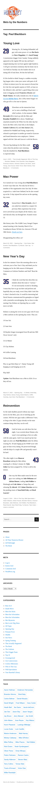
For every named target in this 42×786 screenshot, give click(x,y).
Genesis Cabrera (20, 163)
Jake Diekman (14, 503)
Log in (7, 563)
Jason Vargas (28, 712)
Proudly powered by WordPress (25, 782)
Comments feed (10, 569)
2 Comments (15, 168)
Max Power (10, 176)
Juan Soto (12, 397)
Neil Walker (31, 742)
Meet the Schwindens (12, 614)
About (7, 537)
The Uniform (9, 649)
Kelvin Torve (19, 166)
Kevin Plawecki (9, 725)
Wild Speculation (30, 498)
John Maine (8, 720)
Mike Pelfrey (8, 742)
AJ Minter (27, 392)
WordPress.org (10, 571)
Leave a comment (8, 507)
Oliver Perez (8, 751)
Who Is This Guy (33, 159)
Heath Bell (8, 707)
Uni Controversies (11, 661)
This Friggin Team (11, 652)
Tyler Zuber (32, 505)
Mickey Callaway (10, 738)
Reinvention (11, 405)
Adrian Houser (17, 500)
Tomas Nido (19, 764)
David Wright (8, 703)
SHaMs (7, 635)
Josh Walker (22, 503)
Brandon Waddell (10, 161)
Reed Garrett (7, 505)
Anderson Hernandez (25, 690)
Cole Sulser (27, 243)
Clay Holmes (7, 395)
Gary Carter (31, 703)
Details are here (17, 232)
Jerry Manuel (18, 716)
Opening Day (18, 243)
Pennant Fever (10, 632)
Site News (8, 638)
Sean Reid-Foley (17, 505)
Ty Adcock (21, 245)
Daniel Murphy (22, 699)
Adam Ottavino (7, 500)
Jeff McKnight (10, 543)
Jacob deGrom (28, 707)
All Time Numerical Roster (14, 540)
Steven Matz (22, 759)
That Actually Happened (20, 159)
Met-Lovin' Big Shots (12, 623)
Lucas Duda (8, 729)
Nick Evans (8, 746)
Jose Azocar (11, 166)
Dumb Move (9, 609)
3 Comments (30, 397)
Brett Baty (33, 392)
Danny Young (16, 395)
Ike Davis (28, 163)
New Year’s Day (14, 256)
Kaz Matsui (30, 720)
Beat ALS (8, 606)
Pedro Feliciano (9, 755)
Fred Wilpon (20, 703)
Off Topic (8, 626)
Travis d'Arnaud (9, 768)
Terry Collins (8, 764)
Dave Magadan (29, 161)
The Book (8, 546)
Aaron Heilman (9, 690)
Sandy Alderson (10, 759)
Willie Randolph (9, 772)
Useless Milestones (11, 664)
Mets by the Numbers (15, 22)
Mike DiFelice (24, 738)
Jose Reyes (19, 720)
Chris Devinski (20, 161)
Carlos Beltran (9, 699)
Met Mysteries (10, 620)
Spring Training (10, 640)
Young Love (11, 43)
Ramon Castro (23, 755)
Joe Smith (29, 716)
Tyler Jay (27, 245)
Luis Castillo (19, 729)
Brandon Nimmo (27, 500)
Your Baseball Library (12, 672)
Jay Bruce (7, 716)
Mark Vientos (28, 166)
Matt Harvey (23, 733)
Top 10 (7, 655)
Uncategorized (10, 658)
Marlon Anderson (10, 733)
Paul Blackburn (12, 245)
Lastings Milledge (24, 725)
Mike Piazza (19, 742)
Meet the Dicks (10, 611)
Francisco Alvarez (8, 163)
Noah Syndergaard (21, 746)
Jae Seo (7, 712)
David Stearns (24, 395)
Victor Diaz (22, 768)
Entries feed (9, 566)
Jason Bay (16, 712)
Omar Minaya (20, 751)
